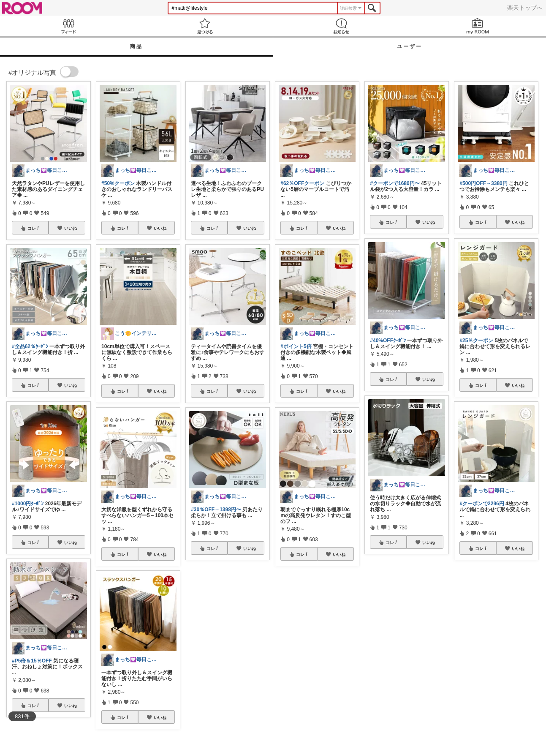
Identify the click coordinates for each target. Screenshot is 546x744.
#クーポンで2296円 (481, 504)
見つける (204, 26)
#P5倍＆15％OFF (32, 661)
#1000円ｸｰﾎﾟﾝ (27, 504)
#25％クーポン (476, 340)
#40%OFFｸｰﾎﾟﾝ (388, 340)
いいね (70, 228)
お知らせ (341, 26)
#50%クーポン (118, 183)
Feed (68, 26)
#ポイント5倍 (295, 346)
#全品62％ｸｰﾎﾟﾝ (30, 346)
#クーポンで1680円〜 (394, 183)
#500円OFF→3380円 (483, 183)
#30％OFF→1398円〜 (216, 509)
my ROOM (478, 26)
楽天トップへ (525, 7)
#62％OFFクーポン (302, 183)
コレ (33, 228)
